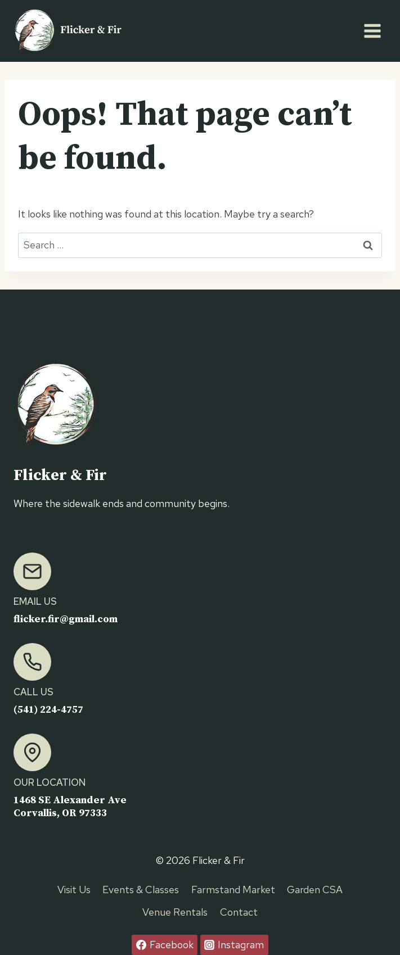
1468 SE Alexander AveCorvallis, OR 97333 (70, 807)
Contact (239, 912)
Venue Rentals (175, 912)
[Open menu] (372, 30)
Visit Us (74, 889)
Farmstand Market (233, 889)
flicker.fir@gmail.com (67, 619)
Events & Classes (140, 889)
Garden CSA (315, 889)
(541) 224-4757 (49, 709)
